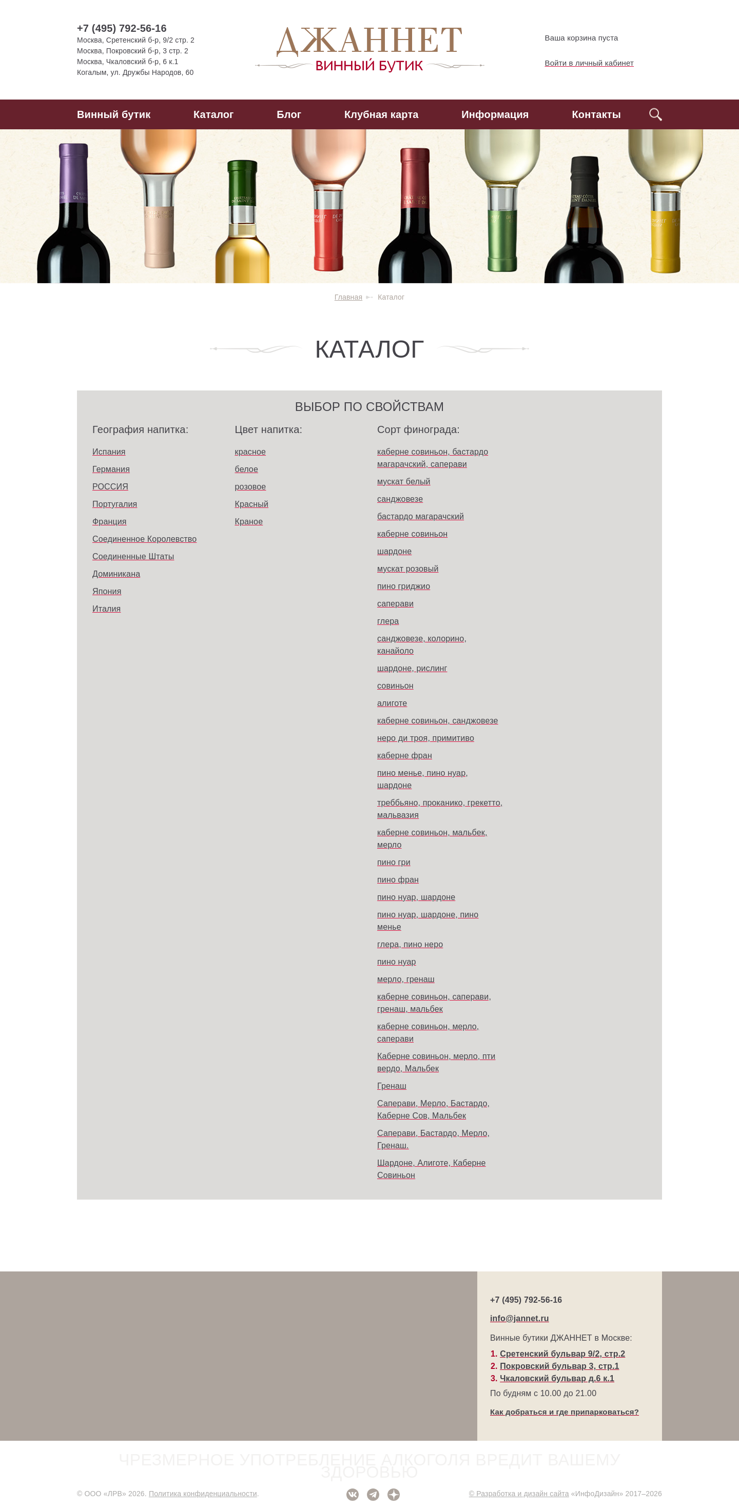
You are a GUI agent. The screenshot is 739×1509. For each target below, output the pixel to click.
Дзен (393, 1494)
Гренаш (391, 1086)
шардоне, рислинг (412, 668)
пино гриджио (403, 586)
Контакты (596, 114)
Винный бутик (113, 114)
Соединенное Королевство (144, 539)
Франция (109, 521)
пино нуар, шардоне (416, 897)
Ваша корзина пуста (573, 38)
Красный (252, 504)
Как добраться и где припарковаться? (564, 1411)
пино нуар (396, 961)
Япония (107, 591)
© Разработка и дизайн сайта (519, 1494)
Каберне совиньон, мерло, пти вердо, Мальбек (436, 1062)
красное (250, 451)
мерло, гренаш (406, 979)
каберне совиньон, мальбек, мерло (432, 838)
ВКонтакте (352, 1494)
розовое (250, 486)
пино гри (394, 862)
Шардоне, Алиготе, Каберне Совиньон (431, 1169)
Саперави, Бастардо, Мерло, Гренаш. (433, 1139)
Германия (111, 469)
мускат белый (404, 481)
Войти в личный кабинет (581, 63)
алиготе (392, 703)
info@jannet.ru (519, 1318)
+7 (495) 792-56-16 (122, 28)
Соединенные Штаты (133, 556)
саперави (395, 603)
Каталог (213, 114)
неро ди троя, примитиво (425, 738)
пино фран (398, 879)
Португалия (114, 504)
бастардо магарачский (420, 516)
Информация (495, 114)
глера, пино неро (410, 944)
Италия (106, 608)
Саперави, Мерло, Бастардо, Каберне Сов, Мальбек (433, 1109)
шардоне (394, 551)
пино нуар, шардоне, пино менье (427, 920)
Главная (348, 297)
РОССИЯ (110, 486)
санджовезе (400, 499)
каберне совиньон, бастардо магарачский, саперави (432, 457)
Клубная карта (381, 114)
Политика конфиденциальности (203, 1494)
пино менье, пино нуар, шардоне (422, 779)
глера (388, 621)
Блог (289, 114)
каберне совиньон (412, 534)
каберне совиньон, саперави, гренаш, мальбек (434, 1002)
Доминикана (116, 574)
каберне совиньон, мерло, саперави (428, 1032)
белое (246, 469)
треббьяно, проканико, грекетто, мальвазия (439, 808)
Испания (109, 451)
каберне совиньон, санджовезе (437, 720)
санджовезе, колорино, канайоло (421, 644)
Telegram (373, 1494)
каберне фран (404, 755)
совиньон (395, 685)
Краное (249, 521)
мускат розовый (408, 568)
